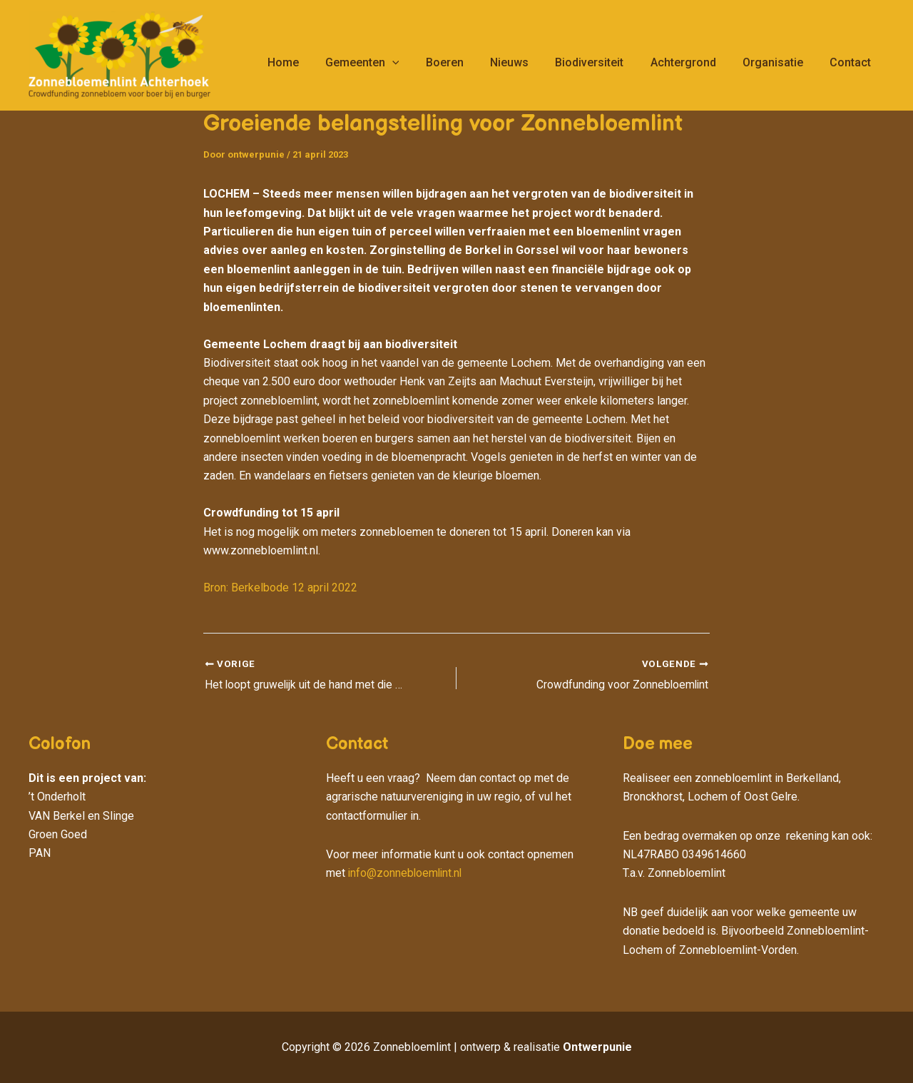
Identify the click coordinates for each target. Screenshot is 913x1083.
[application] (416, 62)
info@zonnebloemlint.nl (406, 873)
